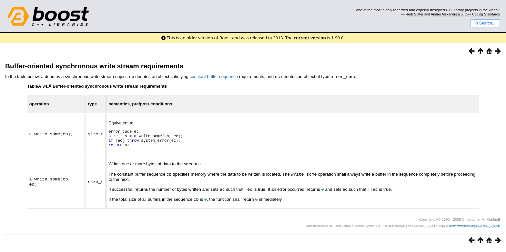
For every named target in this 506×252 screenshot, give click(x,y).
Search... (485, 23)
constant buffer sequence (214, 76)
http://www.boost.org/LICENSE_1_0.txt (474, 228)
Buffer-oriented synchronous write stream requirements (94, 66)
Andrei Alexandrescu (447, 14)
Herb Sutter (414, 14)
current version (310, 38)
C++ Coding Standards (482, 14)
